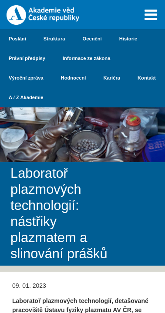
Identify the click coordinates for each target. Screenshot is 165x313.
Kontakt (147, 77)
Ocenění (92, 38)
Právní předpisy (27, 58)
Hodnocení (73, 77)
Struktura (54, 38)
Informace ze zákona (86, 58)
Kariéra (111, 77)
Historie (128, 38)
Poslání (17, 38)
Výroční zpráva (26, 77)
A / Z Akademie (26, 97)
